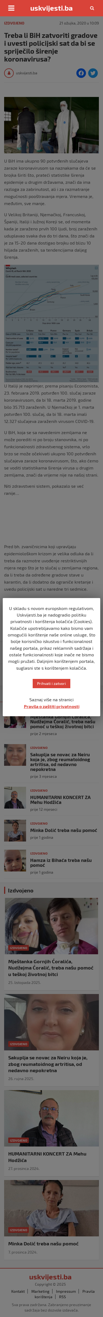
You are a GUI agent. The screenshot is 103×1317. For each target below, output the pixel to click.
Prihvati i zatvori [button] (51, 683)
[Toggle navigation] (11, 8)
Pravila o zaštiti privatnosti (51, 706)
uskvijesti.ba (51, 7)
